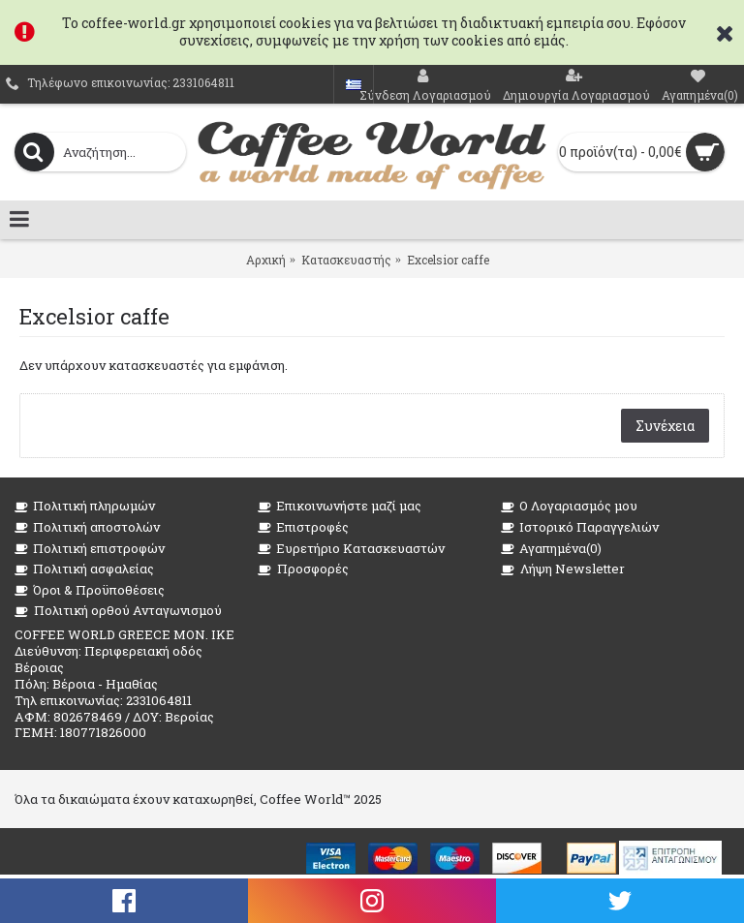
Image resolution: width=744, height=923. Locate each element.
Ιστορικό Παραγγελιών (580, 527)
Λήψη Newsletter (563, 569)
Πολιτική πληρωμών (85, 506)
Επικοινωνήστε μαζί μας (339, 506)
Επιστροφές (303, 527)
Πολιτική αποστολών (87, 527)
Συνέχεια (665, 425)
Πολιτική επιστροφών (90, 548)
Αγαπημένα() (551, 548)
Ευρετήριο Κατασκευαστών (351, 548)
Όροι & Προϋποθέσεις (90, 590)
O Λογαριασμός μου (569, 506)
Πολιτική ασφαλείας (84, 569)
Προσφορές (303, 569)
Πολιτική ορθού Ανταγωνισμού (118, 610)
